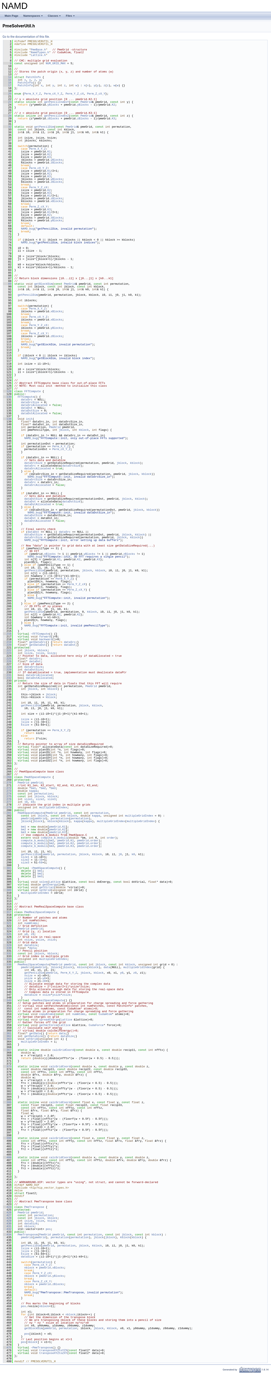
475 (7, 1347)
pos (48, 1229)
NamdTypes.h (40, 52)
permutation (43, 794)
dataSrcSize (30, 402)
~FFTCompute (40, 634)
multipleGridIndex (53, 807)
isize (28, 653)
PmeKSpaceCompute (37, 777)
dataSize (30, 945)
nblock (29, 1226)
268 (7, 777)
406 (7, 1157)
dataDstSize (30, 411)
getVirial (46, 887)
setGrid (45, 890)
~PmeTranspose (41, 1347)
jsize (40, 653)
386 (7, 1102)
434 (7, 1234)
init (29, 419)
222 (7, 650)
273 (7, 791)
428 (7, 1218)
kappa (33, 791)
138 (7, 419)
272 (7, 788)
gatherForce (48, 1025)
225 (7, 659)
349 (7, 1000)
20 (7, 94)
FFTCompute (32, 391)
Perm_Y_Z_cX (75, 94)
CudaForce (96, 1025)
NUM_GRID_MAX (56, 63)
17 (7, 85)
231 (7, 675)
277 (7, 802)
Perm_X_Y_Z (32, 94)
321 (7, 923)
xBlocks (56, 201)
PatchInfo (33, 77)
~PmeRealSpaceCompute (47, 1000)
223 (7, 653)
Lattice (55, 882)
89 (7, 284)
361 (7, 1033)
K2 (113, 105)
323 (7, 929)
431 (7, 1226)
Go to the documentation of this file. (26, 36)
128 (7, 391)
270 (7, 783)
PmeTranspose (34, 1207)
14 (7, 77)
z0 (32, 934)
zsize (51, 940)
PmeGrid (86, 102)
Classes (54, 17)
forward (45, 636)
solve (43, 882)
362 (7, 1036)
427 (7, 1215)
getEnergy (49, 885)
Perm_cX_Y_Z (53, 94)
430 (7, 1223)
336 (7, 964)
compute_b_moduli (54, 838)
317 (7, 912)
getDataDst (37, 645)
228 (7, 667)
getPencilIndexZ (56, 116)
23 (7, 102)
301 (7, 868)
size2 (40, 799)
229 (7, 670)
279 (7, 807)
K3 (113, 118)
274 (7, 794)
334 (7, 959)
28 (7, 116)
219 (7, 642)
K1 (49, 151)
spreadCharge (49, 1020)
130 (7, 397)
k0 (32, 802)
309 (7, 890)
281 (7, 813)
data (32, 948)
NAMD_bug (27, 229)
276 (7, 799)
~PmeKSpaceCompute (45, 868)
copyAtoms (46, 1014)
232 (7, 678)
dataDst (27, 408)
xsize (28, 940)
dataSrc (27, 399)
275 (7, 796)
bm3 (53, 788)
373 (7, 1066)
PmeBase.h (38, 50)
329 (7, 945)
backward (45, 639)
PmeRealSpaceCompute (40, 912)
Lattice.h (38, 55)
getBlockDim (43, 284)
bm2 (43, 788)
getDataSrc (37, 642)
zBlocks (53, 118)
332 (7, 953)
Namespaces (33, 17)
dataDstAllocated (34, 413)
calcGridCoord (63, 1050)
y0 (26, 934)
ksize (51, 653)
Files (70, 17)
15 (7, 80)
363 (7, 1039)
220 (7, 645)
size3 (51, 799)
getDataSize (33, 1036)
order (111, 838)
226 (7, 661)
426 (7, 1212)
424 (7, 1207)
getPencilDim (44, 127)
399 (7, 1138)
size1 (28, 799)
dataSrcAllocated (34, 405)
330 (7, 948)
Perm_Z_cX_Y (96, 94)
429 (7, 1221)
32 (7, 127)
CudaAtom (105, 1014)
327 (7, 940)
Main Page (11, 15)
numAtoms (30, 923)
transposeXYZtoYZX (53, 1350)
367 (7, 1050)
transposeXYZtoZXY (53, 1353)
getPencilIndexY (56, 102)
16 (7, 83)
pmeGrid (37, 783)
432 (7, 1229)
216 (7, 634)
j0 (26, 802)
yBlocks (53, 105)
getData (35, 1033)
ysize (40, 940)
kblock (84, 430)
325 (7, 934)
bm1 (33, 788)
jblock (64, 430)
